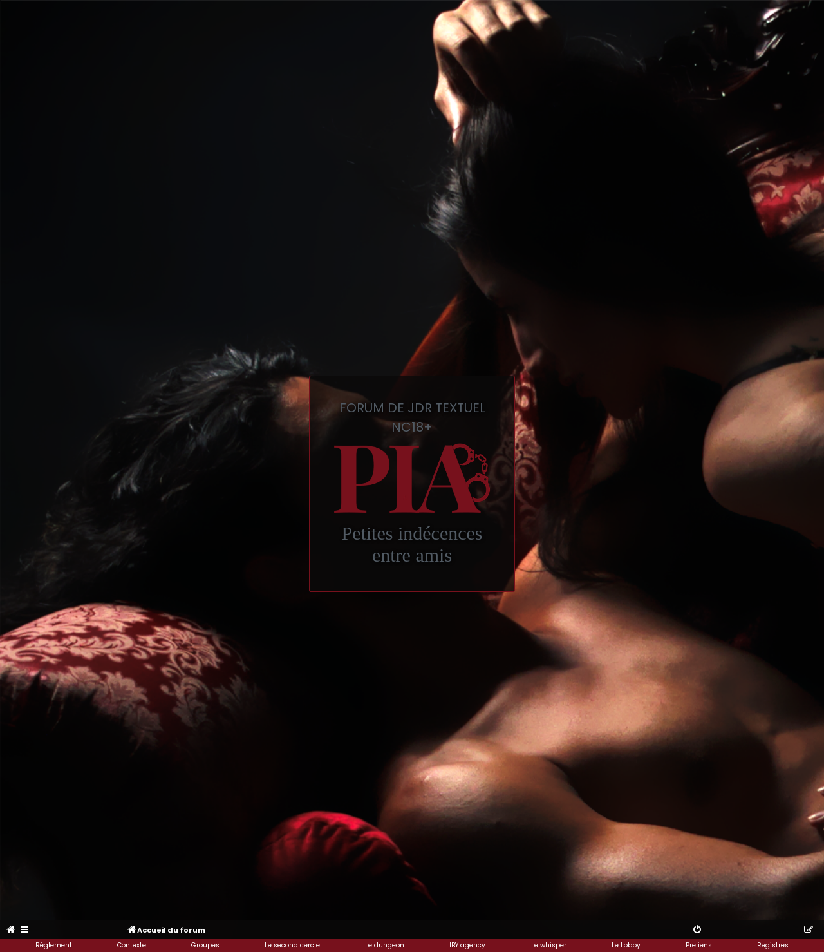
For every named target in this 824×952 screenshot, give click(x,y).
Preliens (699, 945)
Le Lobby (626, 945)
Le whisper (548, 945)
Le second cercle (292, 945)
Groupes (205, 945)
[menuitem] (11, 930)
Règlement (53, 945)
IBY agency (467, 945)
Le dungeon (384, 945)
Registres (773, 945)
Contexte (131, 945)
